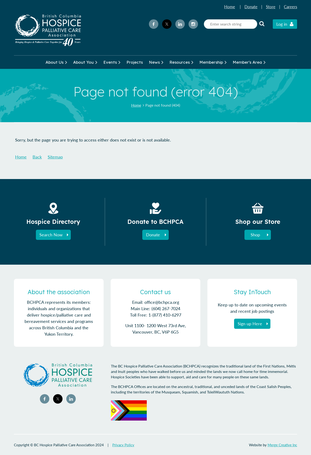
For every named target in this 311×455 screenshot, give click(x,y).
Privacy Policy (123, 445)
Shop (255, 234)
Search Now (51, 234)
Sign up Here (250, 323)
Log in (281, 24)
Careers (290, 6)
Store (270, 6)
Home (229, 6)
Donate (250, 6)
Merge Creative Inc (282, 445)
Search (261, 23)
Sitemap (55, 156)
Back (37, 156)
